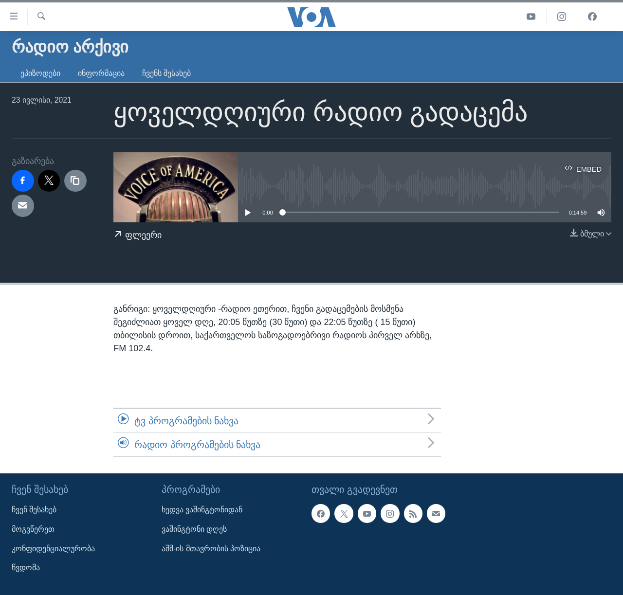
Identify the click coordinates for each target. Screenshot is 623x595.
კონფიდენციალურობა (53, 548)
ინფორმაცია (101, 73)
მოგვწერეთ (33, 529)
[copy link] (75, 181)
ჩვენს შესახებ (166, 73)
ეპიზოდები (40, 73)
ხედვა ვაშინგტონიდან (202, 510)
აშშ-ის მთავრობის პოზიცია (211, 548)
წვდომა (26, 568)
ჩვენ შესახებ (34, 510)
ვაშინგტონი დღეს (194, 529)
